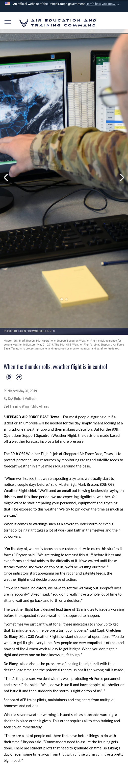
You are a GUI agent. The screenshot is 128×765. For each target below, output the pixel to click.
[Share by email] (19, 377)
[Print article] (9, 377)
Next (121, 177)
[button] (102, 3)
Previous (6, 177)
